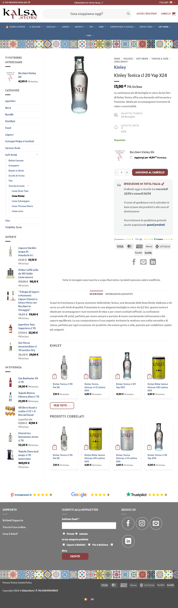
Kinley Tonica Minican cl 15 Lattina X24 (94, 387)
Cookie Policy (25, 582)
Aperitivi (80, 27)
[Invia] (128, 14)
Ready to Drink (16, 170)
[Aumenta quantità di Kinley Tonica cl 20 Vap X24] (127, 172)
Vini (92, 27)
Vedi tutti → (62, 405)
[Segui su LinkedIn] (128, 541)
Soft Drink (165, 27)
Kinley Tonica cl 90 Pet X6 (62, 385)
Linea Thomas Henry (22, 206)
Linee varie (17, 211)
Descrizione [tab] (96, 294)
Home (117, 58)
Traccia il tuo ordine (14, 527)
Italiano (167, 2)
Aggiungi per (148, 157)
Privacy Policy (10, 582)
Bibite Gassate (16, 160)
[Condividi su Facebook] (134, 262)
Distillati (52, 27)
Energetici (14, 165)
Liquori (66, 27)
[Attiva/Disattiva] (37, 155)
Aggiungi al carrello (149, 172)
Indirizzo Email (70, 519)
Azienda (83, 533)
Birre (102, 27)
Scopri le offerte (17, 27)
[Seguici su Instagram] (142, 523)
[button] (147, 13)
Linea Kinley (18, 196)
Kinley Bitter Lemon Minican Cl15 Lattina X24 (158, 387)
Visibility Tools (13, 227)
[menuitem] (85, 599)
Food (89, 35)
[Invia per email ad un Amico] (143, 262)
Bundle (9, 114)
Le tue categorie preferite (75, 539)
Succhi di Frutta (17, 175)
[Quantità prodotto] (121, 172)
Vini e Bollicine (100, 544)
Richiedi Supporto (13, 520)
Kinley (120, 67)
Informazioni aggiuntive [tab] (119, 294)
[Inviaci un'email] (156, 523)
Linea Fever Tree (20, 191)
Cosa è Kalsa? (10, 533)
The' (11, 180)
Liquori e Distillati (76, 544)
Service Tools (147, 27)
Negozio (128, 58)
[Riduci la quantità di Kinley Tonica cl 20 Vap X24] (116, 172)
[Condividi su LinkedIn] (153, 262)
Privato (70, 533)
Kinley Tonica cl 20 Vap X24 (126, 385)
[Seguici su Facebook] (128, 523)
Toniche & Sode (17, 185)
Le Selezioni (36, 27)
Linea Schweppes (21, 201)
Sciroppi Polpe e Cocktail (123, 27)
